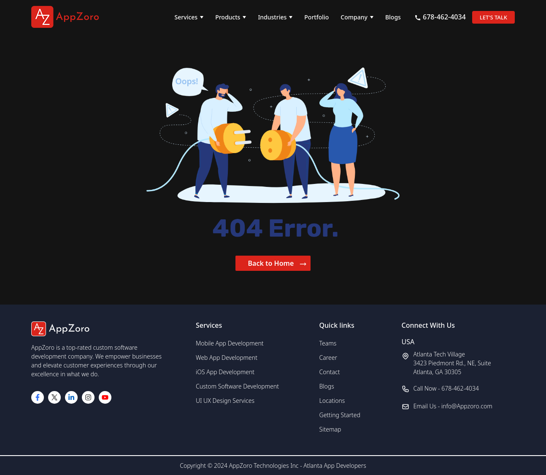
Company (354, 17)
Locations (332, 401)
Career (328, 358)
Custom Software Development (237, 386)
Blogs (393, 17)
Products (227, 17)
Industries (272, 17)
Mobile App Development (230, 343)
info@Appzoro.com (466, 406)
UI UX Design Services (225, 401)
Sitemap (330, 429)
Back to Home (277, 263)
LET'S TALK (493, 17)
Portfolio (316, 17)
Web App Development (226, 358)
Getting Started (339, 415)
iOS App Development (225, 372)
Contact (329, 372)
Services (186, 17)
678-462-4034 (440, 17)
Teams (328, 343)
